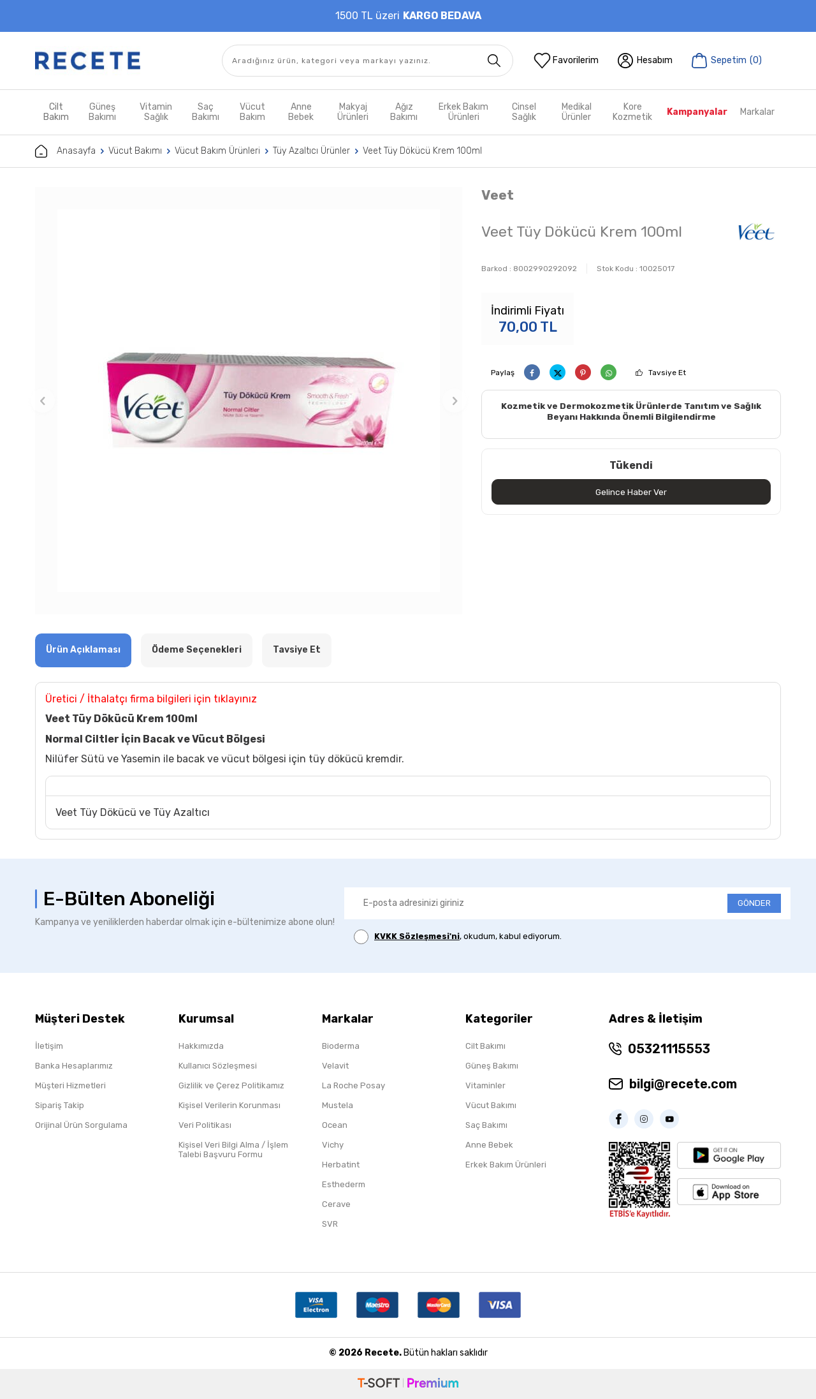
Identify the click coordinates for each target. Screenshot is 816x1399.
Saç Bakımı (205, 111)
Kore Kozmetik (632, 111)
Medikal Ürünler (577, 111)
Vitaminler (485, 1085)
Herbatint (341, 1164)
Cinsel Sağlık (524, 111)
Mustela (337, 1105)
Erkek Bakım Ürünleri (463, 111)
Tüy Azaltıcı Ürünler (311, 150)
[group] (248, 400)
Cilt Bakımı (485, 1046)
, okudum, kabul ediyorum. (458, 936)
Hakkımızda (201, 1046)
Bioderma (341, 1046)
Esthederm (343, 1184)
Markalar (757, 112)
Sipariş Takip (59, 1105)
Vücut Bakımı (135, 150)
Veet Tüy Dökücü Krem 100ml (422, 150)
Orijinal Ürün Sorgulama (81, 1125)
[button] (43, 401)
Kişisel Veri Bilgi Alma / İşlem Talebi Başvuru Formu (233, 1149)
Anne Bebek (301, 111)
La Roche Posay (353, 1085)
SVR (330, 1224)
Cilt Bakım (56, 111)
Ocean (334, 1125)
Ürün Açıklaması (83, 649)
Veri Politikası (204, 1125)
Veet (497, 195)
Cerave (336, 1204)
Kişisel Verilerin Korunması (229, 1105)
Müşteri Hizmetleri (70, 1085)
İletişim (49, 1046)
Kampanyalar (697, 112)
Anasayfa (65, 151)
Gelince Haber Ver (631, 492)
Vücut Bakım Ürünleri (217, 150)
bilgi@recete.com (683, 1084)
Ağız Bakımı (404, 111)
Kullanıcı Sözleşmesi (217, 1065)
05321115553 (669, 1048)
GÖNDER (754, 903)
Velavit (335, 1065)
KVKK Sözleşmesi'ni (417, 936)
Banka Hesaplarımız (74, 1065)
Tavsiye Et (667, 372)
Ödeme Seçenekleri (197, 649)
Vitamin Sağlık (156, 111)
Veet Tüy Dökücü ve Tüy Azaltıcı (132, 812)
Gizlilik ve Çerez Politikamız (231, 1085)
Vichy (333, 1145)
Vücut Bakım (252, 111)
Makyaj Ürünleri (352, 111)
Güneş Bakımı (102, 111)
